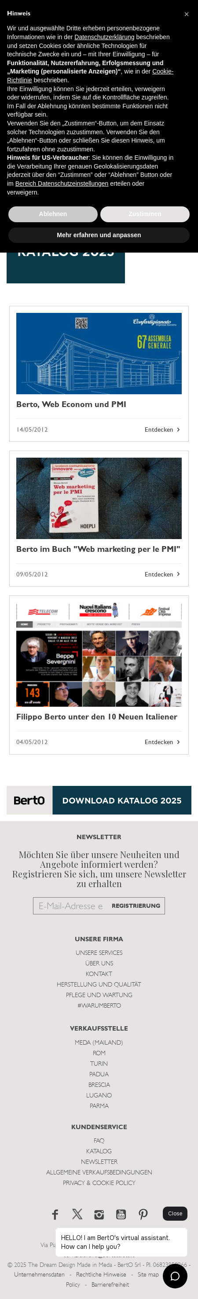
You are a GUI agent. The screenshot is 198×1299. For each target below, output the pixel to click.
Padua (99, 1074)
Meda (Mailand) (99, 1043)
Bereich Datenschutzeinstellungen (62, 183)
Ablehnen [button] (53, 213)
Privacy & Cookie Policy (99, 1183)
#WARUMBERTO (99, 1006)
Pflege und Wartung (99, 995)
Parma (99, 1106)
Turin (99, 1064)
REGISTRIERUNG (136, 906)
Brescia (99, 1085)
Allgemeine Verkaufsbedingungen (99, 1173)
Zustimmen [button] (144, 213)
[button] (187, 14)
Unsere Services (99, 953)
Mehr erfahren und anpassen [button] (99, 235)
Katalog (99, 1152)
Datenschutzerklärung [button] (104, 36)
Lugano (99, 1096)
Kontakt (99, 974)
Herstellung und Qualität (99, 985)
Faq (99, 1141)
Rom (99, 1053)
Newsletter (99, 1162)
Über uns (99, 964)
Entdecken (163, 429)
